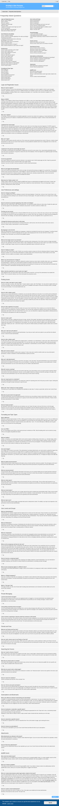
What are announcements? (6, 76)
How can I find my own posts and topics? (38, 53)
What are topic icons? (5, 80)
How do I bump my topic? (6, 65)
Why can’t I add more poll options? (8, 55)
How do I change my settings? (7, 35)
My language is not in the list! (7, 40)
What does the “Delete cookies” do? (8, 30)
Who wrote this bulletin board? (36, 71)
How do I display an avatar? (6, 42)
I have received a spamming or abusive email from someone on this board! (43, 37)
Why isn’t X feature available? (36, 72)
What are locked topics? (6, 78)
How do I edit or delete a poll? (7, 56)
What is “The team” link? (35, 29)
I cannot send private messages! (36, 33)
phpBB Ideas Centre (5, 767)
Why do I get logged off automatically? (8, 29)
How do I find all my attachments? (36, 66)
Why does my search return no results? (38, 49)
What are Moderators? (34, 21)
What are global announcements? (8, 74)
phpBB (23, 234)
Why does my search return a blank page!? (38, 50)
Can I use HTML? (4, 71)
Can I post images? (5, 73)
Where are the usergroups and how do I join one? (40, 24)
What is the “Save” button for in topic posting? (10, 62)
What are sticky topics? (5, 77)
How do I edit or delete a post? (7, 51)
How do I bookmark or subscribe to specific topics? (40, 58)
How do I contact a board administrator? (38, 76)
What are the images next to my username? (10, 41)
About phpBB (38, 758)
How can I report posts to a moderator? (9, 61)
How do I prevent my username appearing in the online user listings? (14, 36)
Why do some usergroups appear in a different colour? (41, 26)
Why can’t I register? (5, 23)
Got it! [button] (50, 802)
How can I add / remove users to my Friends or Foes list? (41, 43)
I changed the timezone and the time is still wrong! (11, 39)
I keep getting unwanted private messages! (38, 35)
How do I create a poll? (5, 53)
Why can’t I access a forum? (6, 57)
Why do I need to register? (6, 20)
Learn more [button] (10, 803)
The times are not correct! (6, 37)
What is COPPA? (4, 21)
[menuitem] (8, 1)
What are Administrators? (35, 20)
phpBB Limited (37, 757)
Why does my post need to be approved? (9, 64)
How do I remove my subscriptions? (37, 61)
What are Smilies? (4, 72)
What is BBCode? (4, 69)
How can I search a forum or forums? (37, 47)
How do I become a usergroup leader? (37, 25)
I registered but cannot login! (6, 24)
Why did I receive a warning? (7, 60)
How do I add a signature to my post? (8, 52)
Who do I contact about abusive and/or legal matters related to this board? (43, 74)
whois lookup (35, 776)
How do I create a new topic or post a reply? (10, 49)
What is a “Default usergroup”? (36, 28)
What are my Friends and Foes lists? (37, 42)
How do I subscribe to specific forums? (37, 59)
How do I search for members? (36, 51)
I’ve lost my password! (5, 28)
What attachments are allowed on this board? (39, 65)
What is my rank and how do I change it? (9, 44)
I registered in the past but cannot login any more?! (11, 26)
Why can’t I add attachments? (7, 58)
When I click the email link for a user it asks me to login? (12, 45)
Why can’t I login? (4, 25)
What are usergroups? (34, 23)
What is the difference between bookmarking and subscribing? (42, 57)
